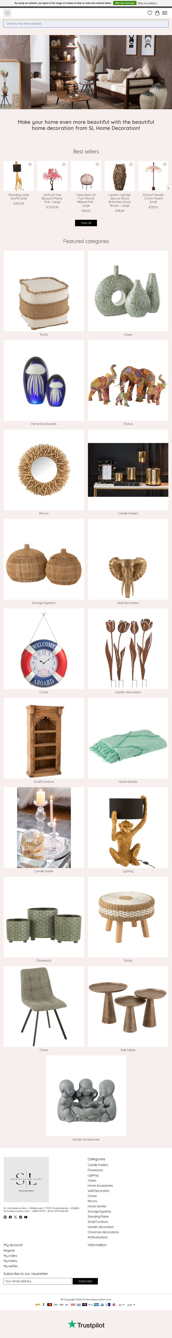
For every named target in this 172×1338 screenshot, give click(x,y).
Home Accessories (43, 424)
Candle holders (128, 513)
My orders (10, 1256)
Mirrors (44, 513)
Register (9, 1250)
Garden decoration (128, 692)
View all (86, 223)
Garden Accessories (86, 1139)
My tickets (10, 1261)
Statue (128, 424)
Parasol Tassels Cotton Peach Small (153, 198)
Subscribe (85, 1281)
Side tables (128, 1050)
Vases (128, 334)
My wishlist (11, 1266)
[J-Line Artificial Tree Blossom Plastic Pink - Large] (52, 176)
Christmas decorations (103, 1232)
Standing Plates (98, 1216)
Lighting (128, 871)
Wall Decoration (128, 603)
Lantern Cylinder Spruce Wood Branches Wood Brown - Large (120, 200)
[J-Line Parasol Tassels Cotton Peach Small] (153, 176)
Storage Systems (44, 603)
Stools (128, 960)
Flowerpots (44, 960)
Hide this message (124, 3)
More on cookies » (147, 3)
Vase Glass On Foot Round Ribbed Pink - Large (86, 200)
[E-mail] (38, 1281)
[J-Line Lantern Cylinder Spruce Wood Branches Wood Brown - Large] (120, 176)
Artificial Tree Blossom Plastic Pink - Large (52, 198)
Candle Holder (44, 871)
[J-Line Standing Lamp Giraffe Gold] (19, 176)
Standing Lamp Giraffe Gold (18, 196)
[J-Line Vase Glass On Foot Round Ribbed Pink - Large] (86, 176)
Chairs (44, 1050)
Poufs (44, 334)
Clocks (43, 692)
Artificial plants (98, 1237)
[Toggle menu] (164, 13)
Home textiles (128, 781)
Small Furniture (44, 781)
